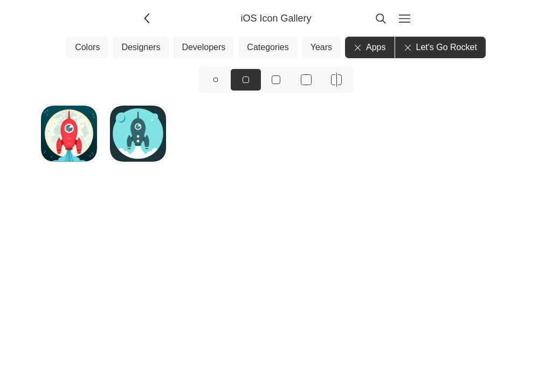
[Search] (380, 18)
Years (321, 47)
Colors (87, 47)
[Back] (147, 18)
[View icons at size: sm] (216, 80)
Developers (203, 47)
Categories (267, 47)
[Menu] (404, 18)
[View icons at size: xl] (306, 80)
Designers (140, 47)
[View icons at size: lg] (276, 80)
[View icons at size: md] (246, 80)
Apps (369, 47)
